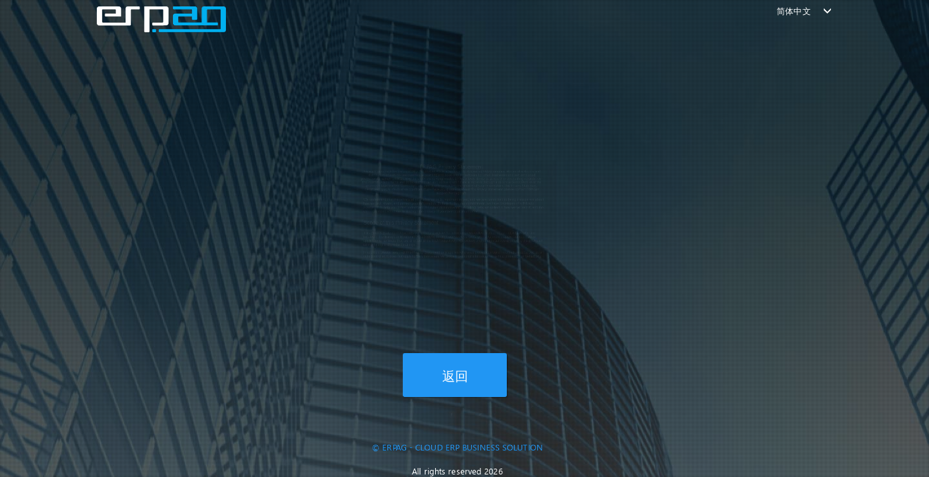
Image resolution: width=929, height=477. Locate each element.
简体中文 (793, 10)
